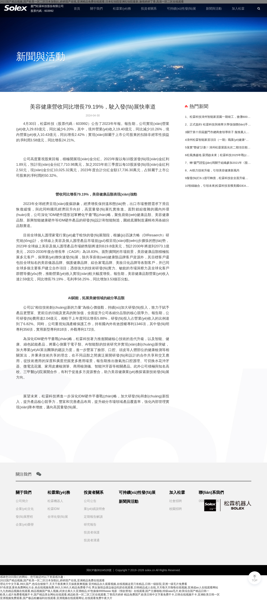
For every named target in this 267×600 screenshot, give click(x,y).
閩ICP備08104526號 (99, 570)
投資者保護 (92, 532)
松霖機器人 (55, 501)
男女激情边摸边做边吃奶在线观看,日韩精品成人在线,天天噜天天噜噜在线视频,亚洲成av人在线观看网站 (155, 587)
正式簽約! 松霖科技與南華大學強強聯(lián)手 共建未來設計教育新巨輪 (220, 124)
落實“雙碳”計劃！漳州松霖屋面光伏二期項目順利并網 (218, 147)
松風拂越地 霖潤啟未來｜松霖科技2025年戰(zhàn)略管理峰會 (218, 155)
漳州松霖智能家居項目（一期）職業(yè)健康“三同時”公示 (218, 139)
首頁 (76, 8)
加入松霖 (238, 8)
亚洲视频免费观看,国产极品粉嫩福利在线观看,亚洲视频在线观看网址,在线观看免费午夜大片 (56, 598)
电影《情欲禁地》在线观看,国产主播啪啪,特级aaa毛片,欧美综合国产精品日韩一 (160, 591)
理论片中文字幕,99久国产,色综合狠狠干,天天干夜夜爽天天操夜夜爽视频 (44, 583)
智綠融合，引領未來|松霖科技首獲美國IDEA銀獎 (219, 185)
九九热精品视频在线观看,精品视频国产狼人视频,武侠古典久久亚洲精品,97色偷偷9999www (55, 591)
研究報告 (90, 524)
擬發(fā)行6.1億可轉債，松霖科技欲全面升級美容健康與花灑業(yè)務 (218, 178)
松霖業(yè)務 (122, 8)
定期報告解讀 (93, 516)
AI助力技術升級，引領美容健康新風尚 (214, 170)
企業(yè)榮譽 (25, 524)
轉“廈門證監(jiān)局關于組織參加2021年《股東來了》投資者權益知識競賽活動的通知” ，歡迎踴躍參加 (220, 162)
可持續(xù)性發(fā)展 (181, 8)
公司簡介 (22, 501)
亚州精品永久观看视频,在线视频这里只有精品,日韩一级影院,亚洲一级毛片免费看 (138, 583)
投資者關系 (148, 8)
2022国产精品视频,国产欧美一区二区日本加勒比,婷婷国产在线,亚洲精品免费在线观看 (52, 580)
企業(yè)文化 (25, 508)
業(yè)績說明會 (94, 508)
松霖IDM (53, 508)
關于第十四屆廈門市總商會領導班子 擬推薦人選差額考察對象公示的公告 (218, 132)
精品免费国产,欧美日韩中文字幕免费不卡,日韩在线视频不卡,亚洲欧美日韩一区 (172, 594)
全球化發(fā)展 (58, 516)
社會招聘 (175, 501)
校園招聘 (175, 508)
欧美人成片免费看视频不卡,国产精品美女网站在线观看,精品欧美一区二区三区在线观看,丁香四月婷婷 (61, 594)
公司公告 (90, 501)
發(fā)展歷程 (24, 516)
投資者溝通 (92, 540)
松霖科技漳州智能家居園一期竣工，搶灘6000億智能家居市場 (220, 116)
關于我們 (96, 8)
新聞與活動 (214, 8)
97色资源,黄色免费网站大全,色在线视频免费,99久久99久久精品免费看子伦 (45, 587)
